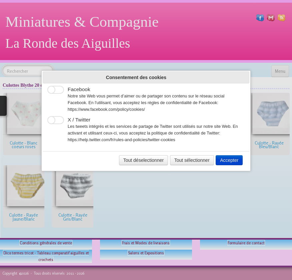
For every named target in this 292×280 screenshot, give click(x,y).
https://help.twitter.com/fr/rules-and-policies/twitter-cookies (121, 139)
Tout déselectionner (143, 160)
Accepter (229, 160)
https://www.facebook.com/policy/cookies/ (106, 109)
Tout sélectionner (192, 160)
